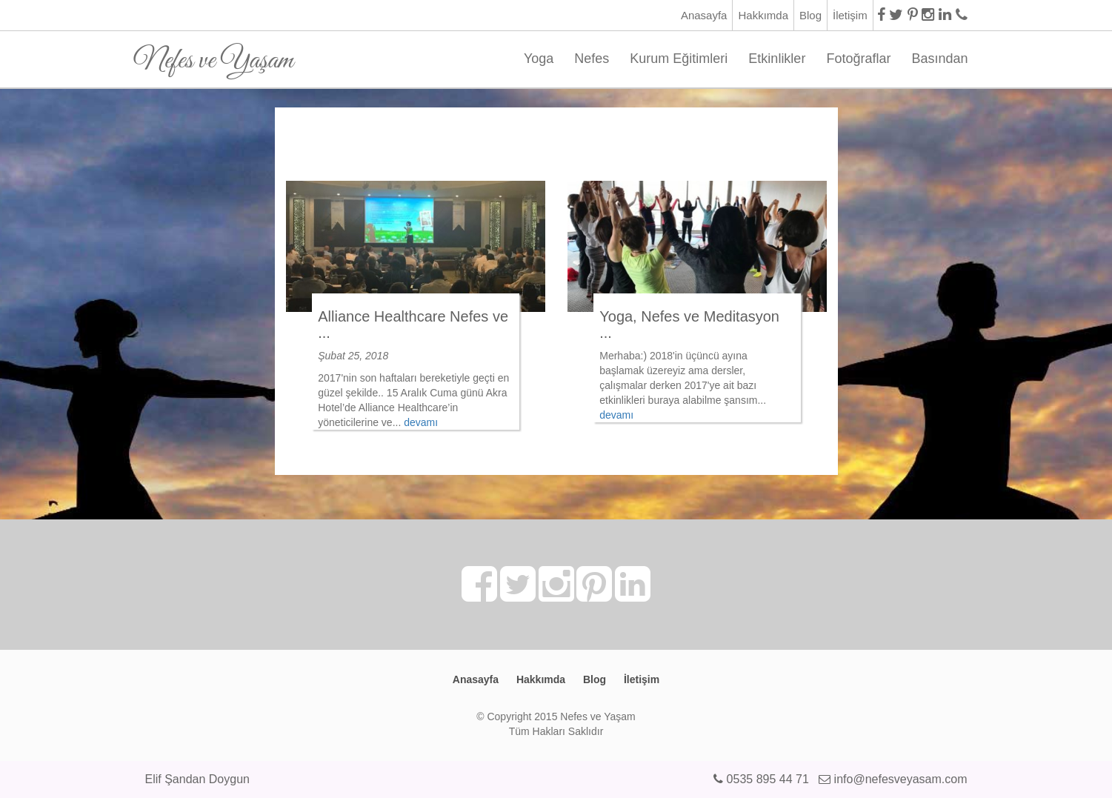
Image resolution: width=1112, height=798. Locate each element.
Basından (939, 58)
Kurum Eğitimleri (679, 58)
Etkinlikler (776, 58)
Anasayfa (704, 15)
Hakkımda (763, 15)
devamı (421, 422)
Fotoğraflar (858, 58)
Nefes (591, 58)
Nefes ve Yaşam (213, 55)
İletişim (850, 15)
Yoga (538, 58)
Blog (810, 15)
